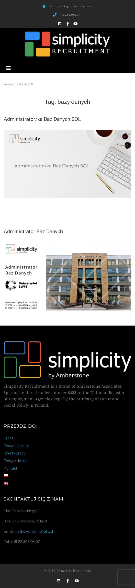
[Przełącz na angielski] (67, 483)
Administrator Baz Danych (33, 231)
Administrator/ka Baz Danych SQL (42, 119)
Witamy (8, 84)
